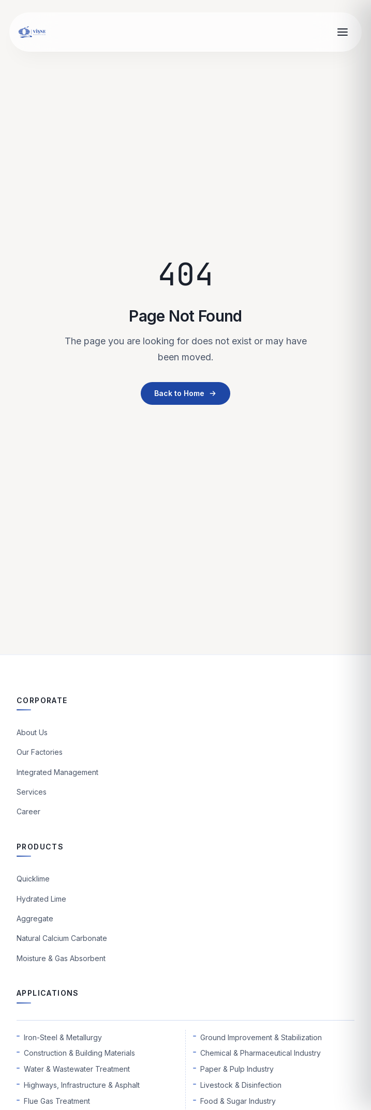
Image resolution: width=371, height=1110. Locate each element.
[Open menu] (342, 32)
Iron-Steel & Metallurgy (63, 1037)
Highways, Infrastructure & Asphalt (82, 1085)
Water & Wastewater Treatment (77, 1069)
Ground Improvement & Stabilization (261, 1037)
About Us (32, 732)
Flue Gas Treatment (57, 1101)
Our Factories (40, 752)
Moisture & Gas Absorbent (61, 958)
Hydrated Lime (41, 898)
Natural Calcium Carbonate (62, 938)
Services (32, 791)
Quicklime (33, 878)
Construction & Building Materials (79, 1052)
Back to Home (185, 393)
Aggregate (35, 918)
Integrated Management (57, 772)
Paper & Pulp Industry (237, 1069)
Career (28, 811)
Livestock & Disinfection (240, 1085)
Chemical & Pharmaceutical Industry (260, 1052)
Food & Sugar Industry (238, 1101)
